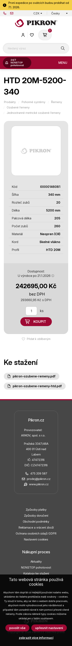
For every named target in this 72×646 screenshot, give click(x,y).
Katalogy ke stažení (36, 573)
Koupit (39, 322)
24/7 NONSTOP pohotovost (17, 62)
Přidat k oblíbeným (38, 338)
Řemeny (56, 102)
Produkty (10, 102)
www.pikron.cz (39, 484)
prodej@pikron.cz (12, 13)
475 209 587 (5, 13)
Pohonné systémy (33, 102)
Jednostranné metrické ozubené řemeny (33, 113)
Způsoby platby (36, 509)
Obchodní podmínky (36, 521)
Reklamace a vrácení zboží (36, 527)
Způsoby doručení (36, 515)
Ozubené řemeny (18, 107)
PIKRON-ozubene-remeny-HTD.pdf (37, 386)
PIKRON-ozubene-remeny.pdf (34, 376)
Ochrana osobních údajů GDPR (36, 533)
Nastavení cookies (36, 539)
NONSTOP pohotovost (36, 567)
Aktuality (36, 561)
